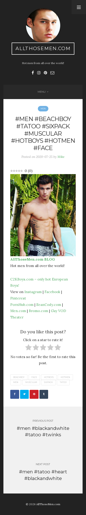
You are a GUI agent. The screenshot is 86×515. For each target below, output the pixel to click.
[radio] (28, 348)
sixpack (48, 382)
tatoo (63, 382)
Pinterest (18, 298)
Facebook (52, 291)
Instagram (33, 291)
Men (43, 109)
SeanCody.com (48, 304)
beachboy (18, 377)
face (34, 377)
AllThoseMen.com (43, 48)
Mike (61, 157)
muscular (31, 382)
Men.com (18, 310)
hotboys (49, 377)
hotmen (65, 377)
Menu (42, 91)
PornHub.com (22, 304)
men (15, 382)
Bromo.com (38, 310)
